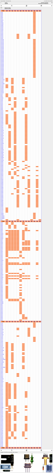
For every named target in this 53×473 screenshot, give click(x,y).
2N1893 (2, 127)
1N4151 (2, 31)
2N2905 (2, 153)
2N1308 (2, 122)
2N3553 (2, 170)
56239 (2, 257)
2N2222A (2, 138)
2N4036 (2, 188)
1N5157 (2, 38)
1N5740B (2, 53)
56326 (2, 317)
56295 (2, 295)
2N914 (2, 105)
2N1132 (2, 113)
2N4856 (2, 200)
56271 (2, 281)
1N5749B (2, 65)
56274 (2, 282)
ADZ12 (2, 372)
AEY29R (2, 378)
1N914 (2, 18)
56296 (2, 296)
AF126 (2, 394)
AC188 (2, 360)
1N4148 (2, 26)
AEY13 (2, 373)
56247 (2, 265)
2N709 (2, 100)
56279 (2, 286)
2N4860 (2, 205)
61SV (2, 219)
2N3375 (2, 166)
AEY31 (2, 380)
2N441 (2, 96)
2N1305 (2, 118)
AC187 (2, 356)
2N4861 (2, 206)
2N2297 (2, 139)
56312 (2, 305)
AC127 (2, 346)
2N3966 (2, 187)
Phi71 (12, 10)
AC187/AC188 (3, 359)
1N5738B (2, 51)
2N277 (2, 95)
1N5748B (2, 64)
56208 (2, 242)
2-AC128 (2, 78)
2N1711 (2, 126)
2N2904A (2, 152)
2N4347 (2, 193)
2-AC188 (2, 82)
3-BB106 (2, 213)
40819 (2, 224)
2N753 (2, 104)
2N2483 (2, 145)
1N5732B (2, 43)
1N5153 (2, 35)
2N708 (2, 99)
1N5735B (2, 47)
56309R (2, 303)
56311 (2, 304)
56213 (2, 246)
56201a (2, 233)
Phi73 (23, 10)
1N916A (2, 22)
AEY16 (2, 376)
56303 (2, 300)
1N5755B (2, 73)
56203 (2, 239)
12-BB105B (2, 217)
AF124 (2, 391)
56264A (2, 277)
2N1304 (2, 117)
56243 (2, 259)
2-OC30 (2, 209)
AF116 (2, 386)
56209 (2, 243)
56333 (2, 318)
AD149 (2, 364)
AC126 (2, 345)
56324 (2, 314)
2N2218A (2, 130)
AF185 (2, 403)
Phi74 (34, 10)
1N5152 (2, 34)
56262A (2, 274)
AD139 (2, 363)
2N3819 (2, 179)
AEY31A (2, 381)
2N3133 (2, 162)
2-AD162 (2, 87)
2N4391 (2, 195)
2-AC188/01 (2, 83)
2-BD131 (2, 90)
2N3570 (2, 171)
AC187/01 (2, 358)
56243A (2, 260)
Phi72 (20, 10)
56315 (2, 309)
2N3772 (2, 178)
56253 (2, 268)
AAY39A (2, 329)
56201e (2, 238)
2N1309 (2, 123)
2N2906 (2, 156)
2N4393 (2, 197)
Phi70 (9, 10)
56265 (2, 278)
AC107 (2, 342)
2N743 (2, 101)
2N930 (2, 109)
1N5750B (2, 66)
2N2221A (2, 135)
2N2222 (2, 136)
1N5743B (2, 57)
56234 (2, 256)
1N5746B (2, 61)
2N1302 (2, 114)
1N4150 (2, 30)
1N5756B (2, 74)
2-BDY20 (2, 91)
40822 (2, 226)
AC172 (2, 355)
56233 (2, 255)
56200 (2, 230)
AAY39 (2, 328)
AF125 (2, 393)
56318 (2, 312)
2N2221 (2, 134)
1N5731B (2, 42)
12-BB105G (2, 218)
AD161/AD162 (3, 367)
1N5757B (2, 75)
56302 (2, 299)
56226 (2, 248)
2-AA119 (2, 77)
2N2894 (2, 148)
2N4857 (2, 201)
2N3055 (2, 161)
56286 (2, 291)
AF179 (2, 399)
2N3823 (2, 180)
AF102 (2, 382)
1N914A (2, 20)
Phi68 (7, 10)
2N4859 (2, 204)
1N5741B (2, 55)
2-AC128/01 (2, 79)
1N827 (2, 16)
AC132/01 (2, 354)
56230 (2, 251)
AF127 (2, 395)
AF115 (2, 385)
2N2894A (2, 149)
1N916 (2, 21)
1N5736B (2, 48)
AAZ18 (2, 341)
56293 (2, 294)
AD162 (2, 368)
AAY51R (2, 332)
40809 (2, 222)
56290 (2, 292)
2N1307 (2, 121)
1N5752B (2, 69)
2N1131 (2, 112)
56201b (2, 234)
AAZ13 (2, 337)
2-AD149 (2, 86)
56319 (2, 313)
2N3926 (2, 184)
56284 (2, 290)
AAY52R (2, 334)
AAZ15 (2, 338)
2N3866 (2, 182)
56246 (2, 264)
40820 (2, 225)
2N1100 (2, 110)
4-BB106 (2, 214)
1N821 (2, 12)
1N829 (2, 17)
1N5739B (2, 52)
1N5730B (2, 40)
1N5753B (2, 70)
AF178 (2, 398)
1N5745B (2, 60)
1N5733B (2, 44)
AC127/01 (2, 347)
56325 (2, 316)
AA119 (2, 323)
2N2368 (2, 140)
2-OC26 (2, 208)
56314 (2, 308)
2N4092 (2, 191)
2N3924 (2, 183)
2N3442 (2, 169)
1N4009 (2, 25)
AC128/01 (2, 350)
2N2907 (2, 158)
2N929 (2, 108)
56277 (2, 283)
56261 (2, 273)
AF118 (2, 389)
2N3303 (2, 165)
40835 (2, 229)
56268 (2, 279)
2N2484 (2, 147)
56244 (2, 261)
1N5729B (2, 39)
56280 (2, 287)
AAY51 (2, 330)
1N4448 (2, 29)
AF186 (2, 404)
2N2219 (2, 131)
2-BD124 (2, 88)
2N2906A (2, 157)
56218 (2, 247)
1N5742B (2, 56)
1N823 (2, 13)
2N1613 (2, 125)
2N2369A (2, 143)
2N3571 (2, 173)
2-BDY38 (2, 92)
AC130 (2, 351)
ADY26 (2, 369)
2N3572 (2, 174)
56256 (2, 269)
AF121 (2, 390)
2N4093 (2, 192)
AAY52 (2, 333)
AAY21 (2, 324)
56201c (2, 235)
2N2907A (2, 160)
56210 (2, 244)
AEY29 (2, 377)
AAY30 (2, 325)
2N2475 (2, 144)
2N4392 (2, 196)
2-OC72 (2, 210)
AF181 (2, 402)
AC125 (2, 343)
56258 (2, 270)
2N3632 (2, 175)
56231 (2, 252)
